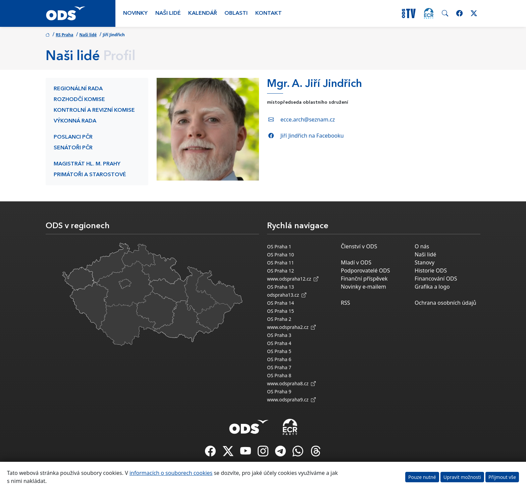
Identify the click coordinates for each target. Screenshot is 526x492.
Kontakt (268, 13)
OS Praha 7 (279, 367)
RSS (345, 302)
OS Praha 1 (279, 246)
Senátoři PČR (73, 148)
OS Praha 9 (279, 391)
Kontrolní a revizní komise (94, 110)
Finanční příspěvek (364, 278)
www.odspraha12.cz (292, 279)
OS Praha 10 (280, 254)
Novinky (135, 13)
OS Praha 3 (279, 335)
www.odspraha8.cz (291, 383)
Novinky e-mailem (363, 286)
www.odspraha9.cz (291, 399)
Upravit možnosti (462, 477)
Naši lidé (168, 13)
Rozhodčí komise (79, 99)
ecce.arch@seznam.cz (307, 119)
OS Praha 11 (280, 262)
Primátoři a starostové (90, 175)
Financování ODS (436, 278)
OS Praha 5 (279, 351)
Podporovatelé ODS (365, 270)
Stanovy (424, 262)
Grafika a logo (432, 286)
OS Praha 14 (280, 303)
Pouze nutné (422, 477)
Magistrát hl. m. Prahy (87, 164)
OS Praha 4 (279, 343)
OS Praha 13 (280, 287)
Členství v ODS (359, 246)
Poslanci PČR (73, 137)
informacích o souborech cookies (170, 473)
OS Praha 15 (280, 311)
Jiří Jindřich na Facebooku (312, 135)
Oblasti (236, 13)
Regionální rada (78, 89)
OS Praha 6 (279, 359)
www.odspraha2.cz (291, 327)
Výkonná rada (75, 121)
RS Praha (64, 35)
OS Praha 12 (280, 270)
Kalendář (202, 13)
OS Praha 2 (279, 319)
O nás (422, 246)
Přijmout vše (502, 477)
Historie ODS (431, 270)
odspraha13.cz (286, 295)
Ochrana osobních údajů (445, 302)
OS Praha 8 (279, 375)
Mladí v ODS (356, 262)
